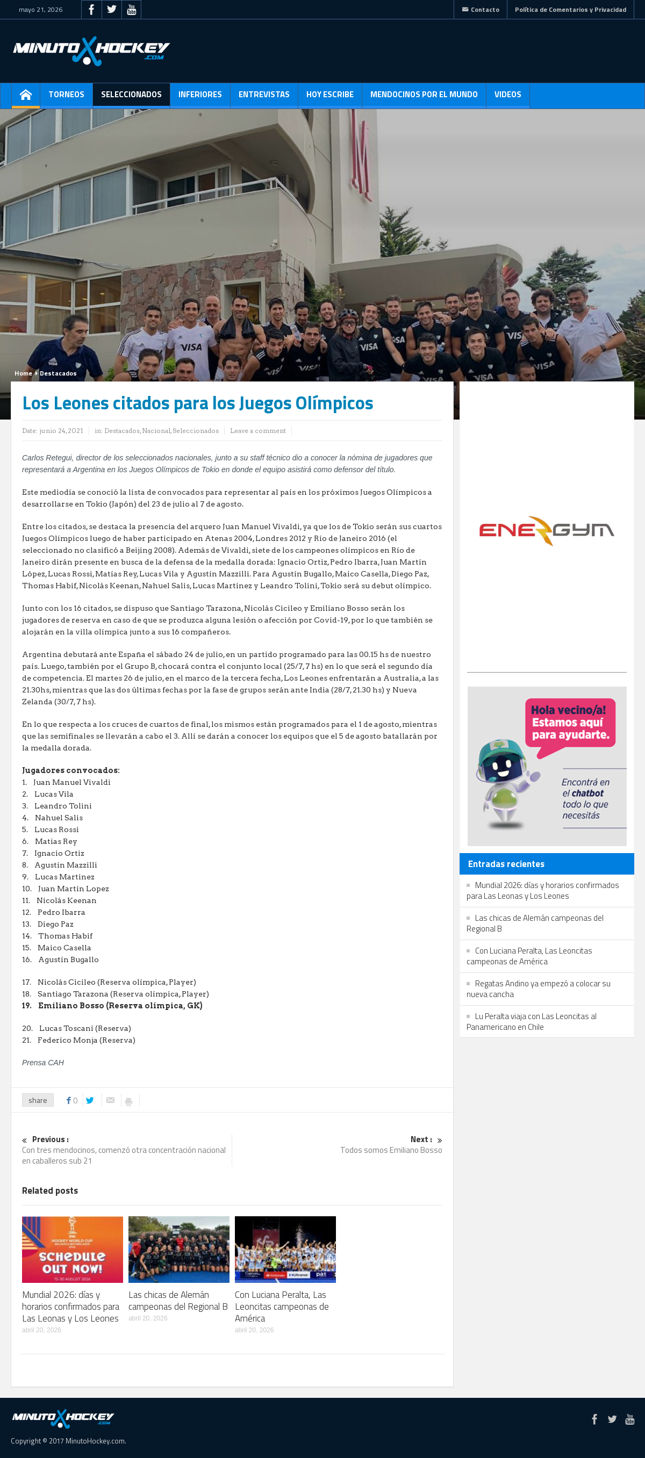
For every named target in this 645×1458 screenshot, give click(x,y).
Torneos (66, 98)
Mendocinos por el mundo (424, 98)
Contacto (480, 9)
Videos (507, 98)
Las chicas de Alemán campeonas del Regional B (178, 1300)
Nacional (156, 431)
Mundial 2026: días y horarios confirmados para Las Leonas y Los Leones (70, 1306)
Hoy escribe (330, 98)
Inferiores (200, 98)
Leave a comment (258, 431)
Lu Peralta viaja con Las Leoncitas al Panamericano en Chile (532, 1021)
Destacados (58, 373)
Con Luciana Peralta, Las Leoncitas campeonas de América (282, 1306)
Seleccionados (131, 98)
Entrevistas (264, 98)
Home (23, 373)
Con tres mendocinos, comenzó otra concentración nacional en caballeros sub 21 (127, 1150)
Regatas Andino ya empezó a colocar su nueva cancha (539, 988)
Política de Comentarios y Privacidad (570, 9)
